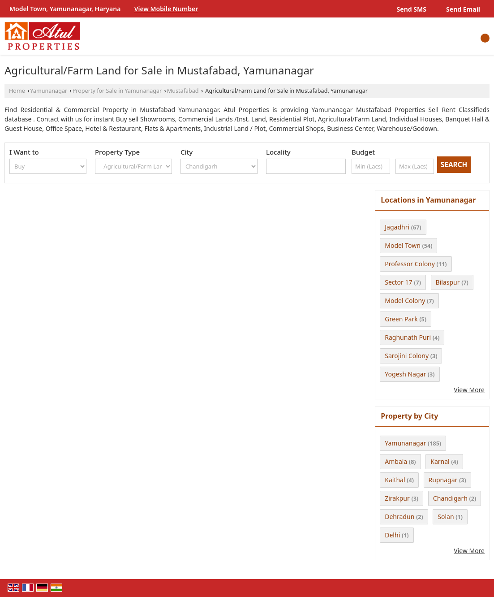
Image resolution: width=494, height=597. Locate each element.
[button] (166, 8)
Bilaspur (448, 282)
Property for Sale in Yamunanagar (117, 91)
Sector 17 (398, 282)
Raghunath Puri (408, 337)
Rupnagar (443, 480)
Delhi (392, 535)
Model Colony (405, 300)
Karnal (439, 461)
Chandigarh (450, 498)
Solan (446, 516)
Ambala (396, 461)
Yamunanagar (48, 91)
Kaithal (395, 480)
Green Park (401, 319)
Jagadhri (397, 227)
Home (17, 91)
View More (469, 389)
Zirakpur (397, 498)
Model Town (403, 245)
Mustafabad (183, 91)
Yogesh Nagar (405, 374)
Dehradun (399, 516)
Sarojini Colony (407, 355)
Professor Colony (410, 264)
